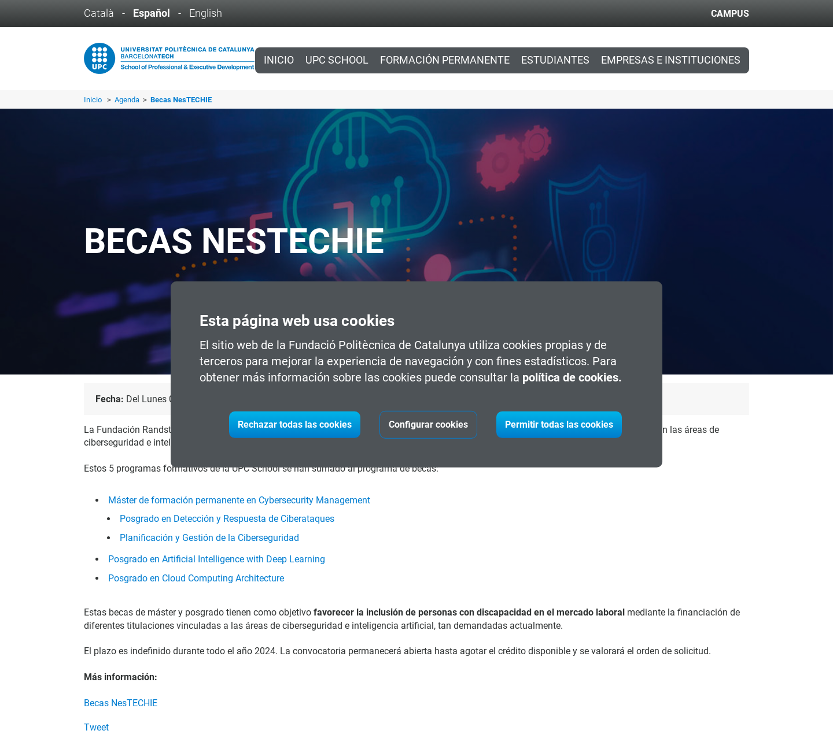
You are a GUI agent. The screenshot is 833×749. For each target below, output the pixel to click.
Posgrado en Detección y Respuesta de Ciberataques (227, 518)
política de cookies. (572, 377)
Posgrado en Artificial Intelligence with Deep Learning (216, 559)
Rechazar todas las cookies (295, 424)
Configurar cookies (428, 424)
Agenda (128, 99)
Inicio (279, 60)
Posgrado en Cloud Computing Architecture (196, 578)
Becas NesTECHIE (120, 703)
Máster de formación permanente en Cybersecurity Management (239, 500)
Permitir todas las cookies (559, 424)
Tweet (96, 727)
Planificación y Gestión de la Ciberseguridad (209, 537)
